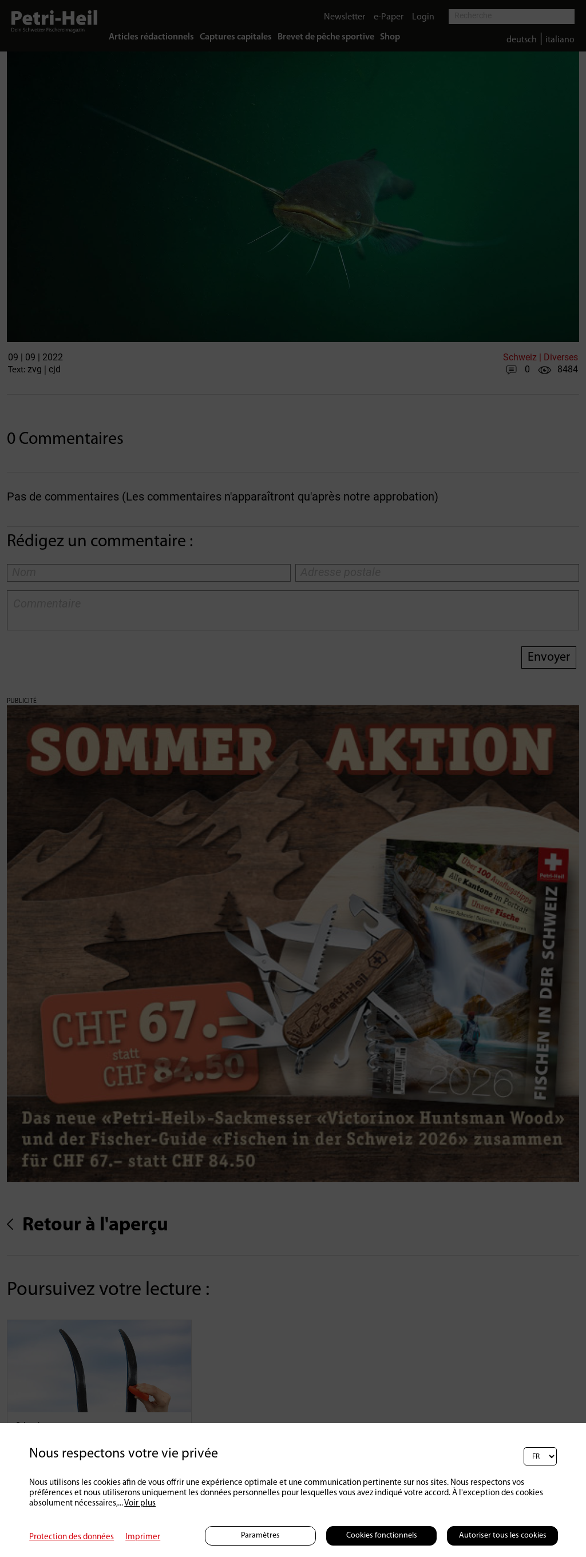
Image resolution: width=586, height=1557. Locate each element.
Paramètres (260, 1535)
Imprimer (142, 1537)
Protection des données (71, 1537)
